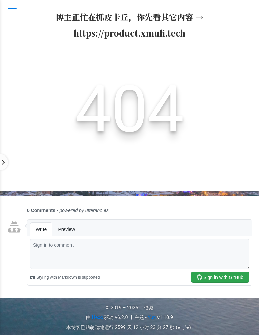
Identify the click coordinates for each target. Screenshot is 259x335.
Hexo (97, 317)
